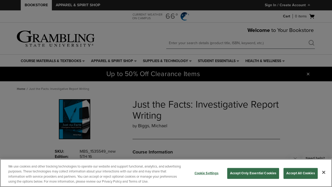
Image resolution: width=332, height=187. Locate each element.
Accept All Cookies (300, 173)
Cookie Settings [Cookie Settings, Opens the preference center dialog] (207, 173)
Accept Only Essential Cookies (253, 173)
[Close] (323, 172)
